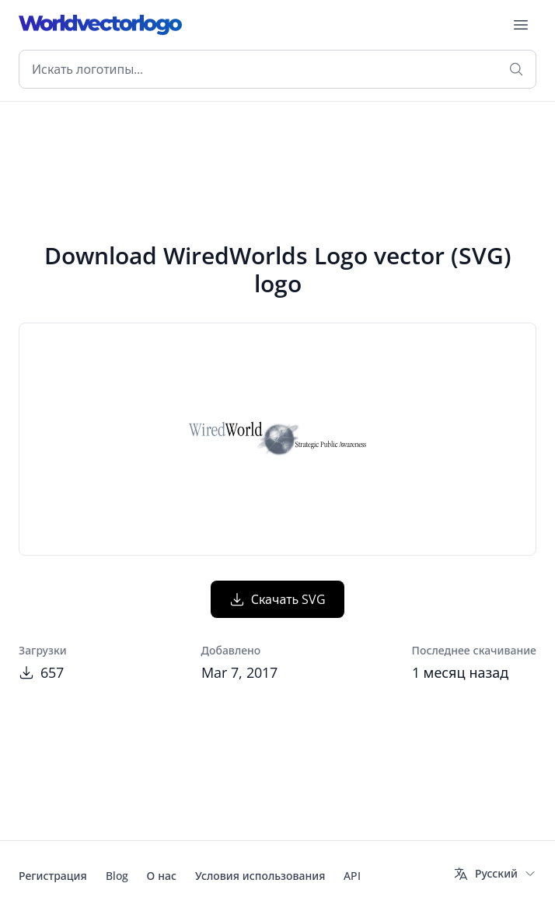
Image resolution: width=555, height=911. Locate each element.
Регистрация (53, 875)
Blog (117, 875)
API (352, 875)
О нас (161, 875)
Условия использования (260, 875)
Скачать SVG (277, 599)
